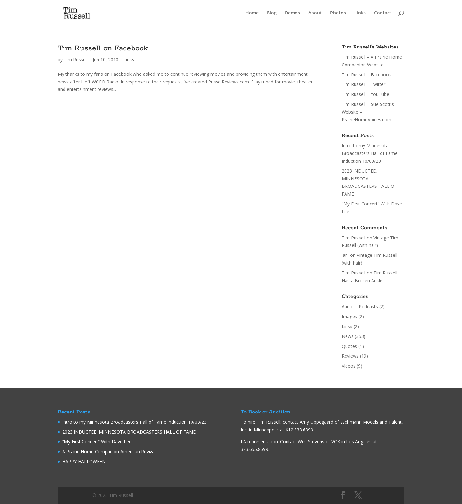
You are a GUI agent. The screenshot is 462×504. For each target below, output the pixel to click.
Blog (272, 13)
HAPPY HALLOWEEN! (84, 461)
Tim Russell (76, 59)
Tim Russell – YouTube (365, 94)
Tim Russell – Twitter (363, 84)
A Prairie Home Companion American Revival (109, 451)
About (315, 13)
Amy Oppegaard (316, 422)
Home (252, 13)
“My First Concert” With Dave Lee (97, 442)
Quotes (349, 346)
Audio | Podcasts (360, 306)
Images (349, 316)
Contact (382, 13)
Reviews (350, 356)
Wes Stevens (311, 442)
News (348, 336)
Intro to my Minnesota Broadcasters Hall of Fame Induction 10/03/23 (370, 153)
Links (360, 13)
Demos (292, 13)
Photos (338, 13)
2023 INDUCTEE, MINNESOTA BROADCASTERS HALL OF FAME (129, 432)
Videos (348, 366)
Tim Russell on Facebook (103, 48)
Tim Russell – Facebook (366, 75)
